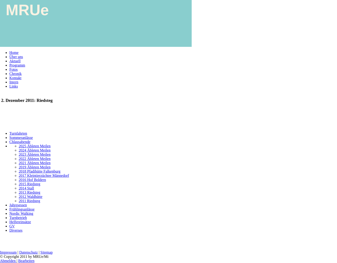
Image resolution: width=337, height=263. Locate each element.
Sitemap (46, 252)
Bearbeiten (26, 261)
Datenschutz (28, 252)
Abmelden (8, 261)
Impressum (8, 252)
